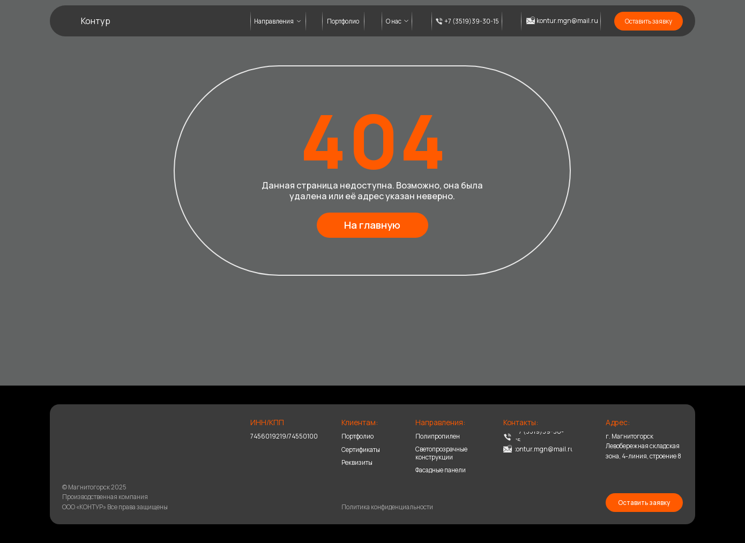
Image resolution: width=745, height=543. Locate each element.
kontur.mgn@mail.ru (567, 21)
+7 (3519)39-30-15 (471, 21)
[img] (87, 441)
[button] (648, 21)
